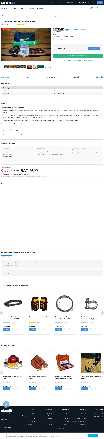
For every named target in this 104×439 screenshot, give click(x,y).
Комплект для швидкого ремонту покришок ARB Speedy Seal (63, 378)
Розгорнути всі (60, 428)
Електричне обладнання (28, 416)
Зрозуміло (93, 435)
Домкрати (32, 418)
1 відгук (38, 322)
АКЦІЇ (50, 424)
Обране (77, 60)
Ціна (57, 46)
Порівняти (68, 60)
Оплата (50, 416)
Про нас (83, 416)
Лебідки (33, 413)
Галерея (67, 418)
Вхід (100, 2)
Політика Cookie (81, 424)
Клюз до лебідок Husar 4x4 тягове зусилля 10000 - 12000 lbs (12, 319)
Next (50, 69)
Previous (1, 313)
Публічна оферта (81, 418)
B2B (51, 421)
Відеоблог (66, 424)
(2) (25, 24)
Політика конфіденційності (79, 421)
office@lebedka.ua (98, 416)
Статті (67, 421)
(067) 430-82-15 (98, 413)
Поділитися (89, 60)
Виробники (49, 418)
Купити (6, 329)
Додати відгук (6, 256)
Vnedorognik (16, 110)
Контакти (83, 413)
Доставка (6, 167)
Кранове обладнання (29, 424)
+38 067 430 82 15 (86, 2)
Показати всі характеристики (61, 39)
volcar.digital (11, 427)
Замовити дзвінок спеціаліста (78, 55)
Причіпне (32, 421)
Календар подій (65, 416)
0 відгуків (13, 322)
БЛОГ (67, 413)
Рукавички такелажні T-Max (39, 317)
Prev (2, 67)
